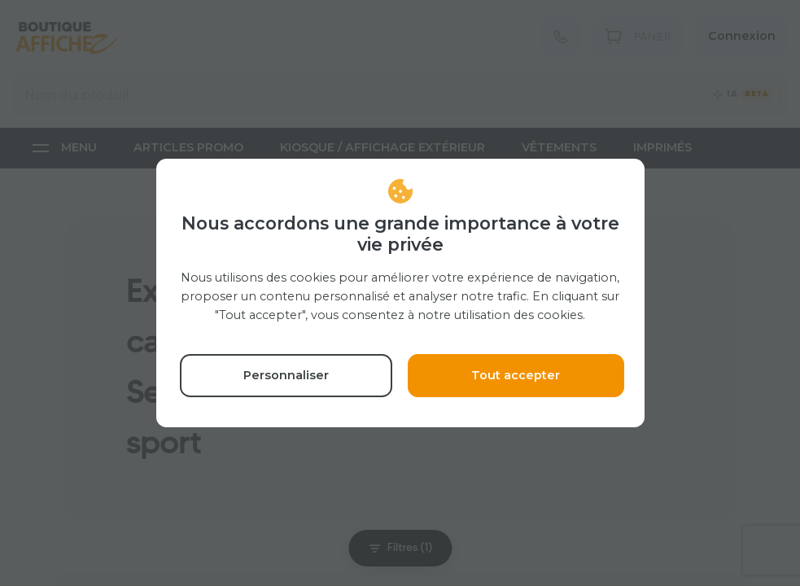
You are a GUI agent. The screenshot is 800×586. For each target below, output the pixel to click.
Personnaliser (286, 375)
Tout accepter (515, 375)
